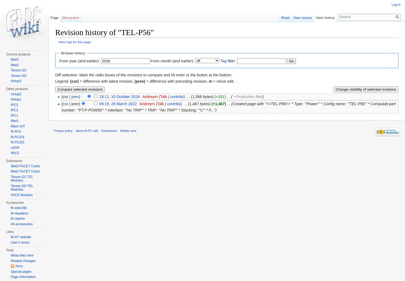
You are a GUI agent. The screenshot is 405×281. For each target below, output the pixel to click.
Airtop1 (16, 99)
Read (285, 18)
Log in (396, 5)
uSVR (15, 148)
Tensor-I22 (18, 70)
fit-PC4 (16, 131)
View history (325, 18)
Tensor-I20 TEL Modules (22, 188)
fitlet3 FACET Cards (25, 166)
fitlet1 (15, 121)
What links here (22, 255)
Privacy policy (63, 130)
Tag (223, 61)
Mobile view (128, 130)
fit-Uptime (18, 219)
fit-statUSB (18, 208)
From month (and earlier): (172, 61)
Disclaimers (109, 130)
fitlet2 (15, 65)
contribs (177, 96)
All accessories (22, 224)
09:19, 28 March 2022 (118, 104)
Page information (23, 277)
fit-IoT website (21, 237)
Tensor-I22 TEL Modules (22, 179)
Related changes (23, 261)
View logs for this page (75, 42)
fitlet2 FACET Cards (25, 171)
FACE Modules (22, 195)
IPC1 (14, 116)
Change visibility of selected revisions (365, 89)
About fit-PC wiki (87, 130)
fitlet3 (15, 60)
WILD (15, 153)
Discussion (70, 18)
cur (65, 104)
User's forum (20, 242)
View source (302, 18)
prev (75, 96)
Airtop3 (16, 81)
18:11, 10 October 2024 (119, 96)
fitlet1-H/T (18, 126)
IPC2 (14, 110)
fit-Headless (19, 213)
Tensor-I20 (18, 76)
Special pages (21, 272)
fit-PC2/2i (17, 142)
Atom (19, 266)
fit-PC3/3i (17, 137)
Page (54, 18)
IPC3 (14, 105)
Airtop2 (16, 94)
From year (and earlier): (79, 61)
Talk (163, 96)
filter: (228, 61)
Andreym (150, 96)
